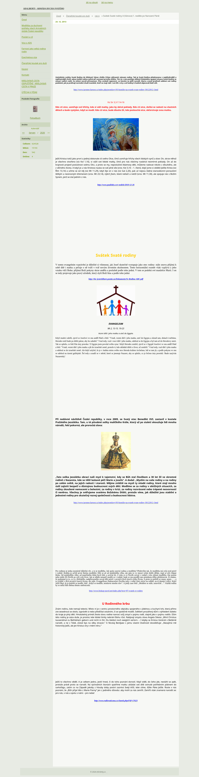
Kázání (25, 69)
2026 (42, 132)
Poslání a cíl (27, 37)
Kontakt (25, 74)
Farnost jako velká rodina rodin (34, 50)
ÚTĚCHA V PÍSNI (29, 92)
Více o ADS (27, 42)
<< (23, 132)
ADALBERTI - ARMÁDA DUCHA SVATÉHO (43, 8)
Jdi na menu (107, 2)
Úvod (58, 16)
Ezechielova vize (29, 57)
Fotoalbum (35, 118)
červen (32, 132)
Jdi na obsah (92, 2)
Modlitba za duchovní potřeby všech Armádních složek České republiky (34, 28)
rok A (97, 16)
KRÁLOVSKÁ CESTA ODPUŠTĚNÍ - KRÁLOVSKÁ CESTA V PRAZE (34, 83)
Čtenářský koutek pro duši (78, 16)
